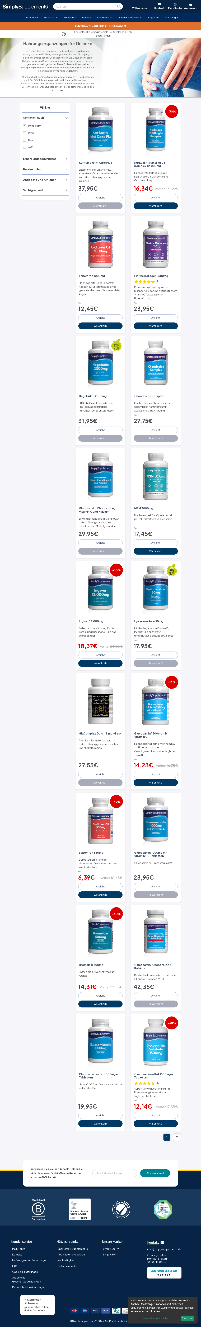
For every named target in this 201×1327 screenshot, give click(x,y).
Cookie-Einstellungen (25, 1271)
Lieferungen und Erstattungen (29, 1260)
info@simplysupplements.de (164, 1249)
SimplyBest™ (111, 1248)
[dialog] (163, 1310)
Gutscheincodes (67, 1266)
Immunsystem (105, 17)
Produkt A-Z (50, 17)
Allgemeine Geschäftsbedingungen (26, 1279)
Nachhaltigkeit (66, 1260)
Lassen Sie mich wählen (155, 1318)
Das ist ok (187, 1318)
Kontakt (17, 1254)
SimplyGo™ (110, 1254)
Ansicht (100, 197)
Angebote (153, 17)
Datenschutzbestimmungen (28, 1287)
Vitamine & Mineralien (130, 17)
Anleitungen (172, 17)
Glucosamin (69, 17)
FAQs (15, 1266)
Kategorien (32, 17)
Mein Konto (18, 1248)
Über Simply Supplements (73, 1248)
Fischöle (86, 17)
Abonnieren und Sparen (71, 1254)
